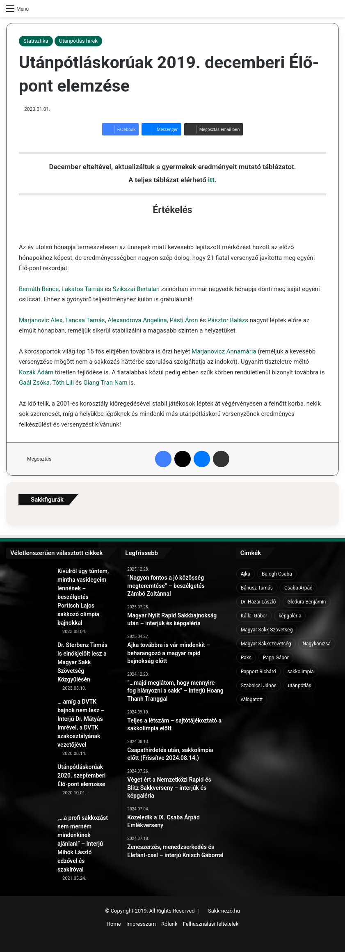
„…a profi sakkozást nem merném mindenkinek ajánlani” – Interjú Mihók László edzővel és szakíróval (82, 843)
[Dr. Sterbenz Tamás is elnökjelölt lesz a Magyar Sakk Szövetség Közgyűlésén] (28, 663)
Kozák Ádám (36, 372)
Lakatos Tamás (82, 289)
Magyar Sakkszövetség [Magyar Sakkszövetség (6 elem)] (266, 644)
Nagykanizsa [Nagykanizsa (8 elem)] (317, 644)
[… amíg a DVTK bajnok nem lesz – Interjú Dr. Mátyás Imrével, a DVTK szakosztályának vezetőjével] (28, 720)
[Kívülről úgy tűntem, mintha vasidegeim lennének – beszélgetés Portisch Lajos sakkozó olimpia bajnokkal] (28, 589)
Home (114, 924)
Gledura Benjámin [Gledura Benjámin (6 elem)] (306, 602)
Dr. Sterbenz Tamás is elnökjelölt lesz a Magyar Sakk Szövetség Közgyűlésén (82, 662)
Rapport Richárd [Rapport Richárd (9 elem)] (258, 671)
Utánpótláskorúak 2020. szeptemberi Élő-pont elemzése (81, 775)
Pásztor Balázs (228, 320)
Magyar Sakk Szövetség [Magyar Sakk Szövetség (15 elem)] (267, 630)
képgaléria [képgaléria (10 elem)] (290, 616)
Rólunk (169, 924)
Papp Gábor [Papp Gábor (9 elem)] (276, 658)
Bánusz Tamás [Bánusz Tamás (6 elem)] (257, 588)
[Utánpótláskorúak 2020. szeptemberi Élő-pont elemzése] (28, 785)
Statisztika (35, 41)
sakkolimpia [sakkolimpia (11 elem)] (301, 671)
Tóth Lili (63, 382)
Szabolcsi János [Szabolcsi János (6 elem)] (258, 685)
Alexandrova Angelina (137, 320)
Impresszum (141, 924)
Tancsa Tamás (85, 320)
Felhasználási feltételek (210, 924)
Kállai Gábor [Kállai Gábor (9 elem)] (254, 616)
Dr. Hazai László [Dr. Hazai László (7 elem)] (258, 602)
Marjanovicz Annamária (224, 351)
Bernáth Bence (39, 289)
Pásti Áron (183, 320)
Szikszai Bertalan (136, 289)
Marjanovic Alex (40, 320)
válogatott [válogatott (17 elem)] (252, 699)
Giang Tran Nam (105, 382)
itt (211, 180)
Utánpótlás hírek (78, 41)
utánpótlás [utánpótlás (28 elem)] (299, 685)
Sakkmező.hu (224, 911)
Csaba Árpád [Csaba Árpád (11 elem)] (298, 588)
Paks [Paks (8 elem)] (246, 658)
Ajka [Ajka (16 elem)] (245, 574)
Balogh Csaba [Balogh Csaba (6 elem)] (277, 574)
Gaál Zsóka (34, 382)
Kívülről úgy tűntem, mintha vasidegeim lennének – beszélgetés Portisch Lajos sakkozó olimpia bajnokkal (83, 597)
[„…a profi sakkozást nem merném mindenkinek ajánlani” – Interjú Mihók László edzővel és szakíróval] (28, 836)
